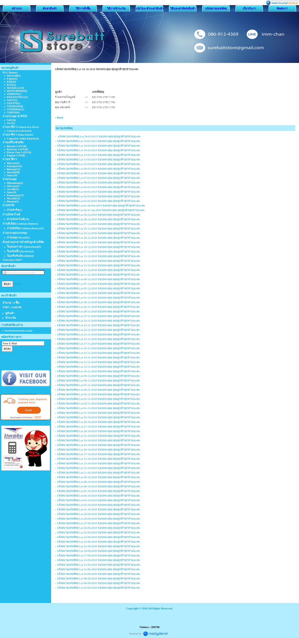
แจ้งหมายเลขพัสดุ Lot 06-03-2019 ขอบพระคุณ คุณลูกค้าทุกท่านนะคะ (98, 182)
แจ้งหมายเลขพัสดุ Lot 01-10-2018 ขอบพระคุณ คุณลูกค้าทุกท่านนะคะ (98, 509)
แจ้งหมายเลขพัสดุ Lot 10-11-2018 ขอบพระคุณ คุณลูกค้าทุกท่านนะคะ (98, 371)
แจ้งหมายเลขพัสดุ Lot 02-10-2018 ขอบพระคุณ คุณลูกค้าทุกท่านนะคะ (98, 504)
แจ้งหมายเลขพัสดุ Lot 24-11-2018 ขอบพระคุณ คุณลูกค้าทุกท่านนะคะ (98, 320)
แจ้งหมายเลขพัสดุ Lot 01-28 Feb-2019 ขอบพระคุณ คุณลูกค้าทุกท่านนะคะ (101, 205)
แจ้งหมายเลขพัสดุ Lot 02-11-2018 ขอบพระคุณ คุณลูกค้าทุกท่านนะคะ (98, 403)
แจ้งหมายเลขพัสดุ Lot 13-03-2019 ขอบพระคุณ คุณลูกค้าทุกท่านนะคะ (98, 159)
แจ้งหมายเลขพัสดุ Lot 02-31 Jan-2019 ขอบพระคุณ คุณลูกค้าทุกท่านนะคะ (101, 210)
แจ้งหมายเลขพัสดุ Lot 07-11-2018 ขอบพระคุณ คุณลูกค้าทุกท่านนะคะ (98, 385)
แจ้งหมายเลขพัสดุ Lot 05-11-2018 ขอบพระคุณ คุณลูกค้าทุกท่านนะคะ (98, 394)
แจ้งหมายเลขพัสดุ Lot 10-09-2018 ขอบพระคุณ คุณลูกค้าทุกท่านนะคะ (98, 573)
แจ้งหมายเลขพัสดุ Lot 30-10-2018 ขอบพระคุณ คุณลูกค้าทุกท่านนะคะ (98, 417)
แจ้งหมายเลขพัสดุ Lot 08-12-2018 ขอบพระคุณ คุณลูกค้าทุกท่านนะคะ (98, 279)
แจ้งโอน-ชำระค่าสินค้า (150, 8)
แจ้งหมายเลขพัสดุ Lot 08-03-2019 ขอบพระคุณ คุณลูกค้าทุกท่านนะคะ (98, 173)
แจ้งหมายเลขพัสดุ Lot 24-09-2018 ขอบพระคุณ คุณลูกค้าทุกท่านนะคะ (98, 536)
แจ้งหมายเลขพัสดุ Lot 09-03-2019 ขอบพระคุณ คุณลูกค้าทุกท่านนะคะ (98, 168)
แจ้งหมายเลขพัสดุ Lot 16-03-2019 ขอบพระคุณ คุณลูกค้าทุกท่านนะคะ (98, 150)
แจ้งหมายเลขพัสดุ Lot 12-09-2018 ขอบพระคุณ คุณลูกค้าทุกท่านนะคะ (98, 564)
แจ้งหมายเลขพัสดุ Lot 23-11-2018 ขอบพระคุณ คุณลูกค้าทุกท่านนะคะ (98, 325)
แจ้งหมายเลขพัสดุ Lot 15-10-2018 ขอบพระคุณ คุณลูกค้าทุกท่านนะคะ (98, 458)
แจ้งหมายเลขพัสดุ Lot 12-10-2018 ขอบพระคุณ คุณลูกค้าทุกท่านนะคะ (98, 467)
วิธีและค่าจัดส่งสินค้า (182, 8)
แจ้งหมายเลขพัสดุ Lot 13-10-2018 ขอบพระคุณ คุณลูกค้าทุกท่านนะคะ (98, 463)
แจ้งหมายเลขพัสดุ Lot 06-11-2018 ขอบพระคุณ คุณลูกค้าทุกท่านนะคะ (98, 389)
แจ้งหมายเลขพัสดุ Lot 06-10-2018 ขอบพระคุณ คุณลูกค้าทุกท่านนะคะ (98, 486)
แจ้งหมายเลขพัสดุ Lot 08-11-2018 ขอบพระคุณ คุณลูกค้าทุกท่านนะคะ (98, 380)
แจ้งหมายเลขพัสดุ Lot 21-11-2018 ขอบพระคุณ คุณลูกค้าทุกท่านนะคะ (98, 334)
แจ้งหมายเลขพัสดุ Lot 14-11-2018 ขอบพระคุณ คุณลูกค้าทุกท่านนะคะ (98, 357)
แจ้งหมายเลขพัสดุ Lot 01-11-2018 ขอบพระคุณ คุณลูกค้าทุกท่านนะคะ (98, 408)
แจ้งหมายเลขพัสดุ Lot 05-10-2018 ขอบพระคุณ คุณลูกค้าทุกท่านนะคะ (98, 490)
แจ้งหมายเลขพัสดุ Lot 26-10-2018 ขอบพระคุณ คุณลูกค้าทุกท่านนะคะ (98, 431)
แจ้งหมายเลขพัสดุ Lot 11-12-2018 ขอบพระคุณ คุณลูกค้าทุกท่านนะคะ (98, 274)
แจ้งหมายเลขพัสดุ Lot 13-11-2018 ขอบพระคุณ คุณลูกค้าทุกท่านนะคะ (98, 362)
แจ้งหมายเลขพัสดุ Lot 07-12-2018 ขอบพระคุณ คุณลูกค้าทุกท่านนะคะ (98, 283)
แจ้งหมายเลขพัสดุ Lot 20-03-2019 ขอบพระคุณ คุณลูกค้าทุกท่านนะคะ (99, 136)
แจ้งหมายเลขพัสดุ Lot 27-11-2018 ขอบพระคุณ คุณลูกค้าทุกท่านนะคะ (98, 315)
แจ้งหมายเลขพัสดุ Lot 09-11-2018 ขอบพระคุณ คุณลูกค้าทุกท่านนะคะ (98, 375)
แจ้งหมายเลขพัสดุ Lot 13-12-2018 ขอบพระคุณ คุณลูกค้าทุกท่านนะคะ (98, 265)
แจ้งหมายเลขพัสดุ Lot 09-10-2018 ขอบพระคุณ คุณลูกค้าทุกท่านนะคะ (98, 477)
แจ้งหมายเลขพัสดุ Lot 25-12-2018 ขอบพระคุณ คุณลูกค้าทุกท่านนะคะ (98, 228)
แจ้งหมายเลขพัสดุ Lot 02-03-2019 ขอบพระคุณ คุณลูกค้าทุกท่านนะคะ (98, 196)
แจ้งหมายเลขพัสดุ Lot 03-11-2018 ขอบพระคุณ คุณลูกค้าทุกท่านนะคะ (98, 398)
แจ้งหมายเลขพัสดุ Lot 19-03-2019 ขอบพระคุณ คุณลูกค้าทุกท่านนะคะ (98, 140)
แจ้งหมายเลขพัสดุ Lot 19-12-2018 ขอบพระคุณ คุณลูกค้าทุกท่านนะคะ (98, 242)
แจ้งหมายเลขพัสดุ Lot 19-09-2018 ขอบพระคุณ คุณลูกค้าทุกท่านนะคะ (98, 550)
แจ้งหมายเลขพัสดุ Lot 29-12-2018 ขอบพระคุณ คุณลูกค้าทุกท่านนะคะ (98, 214)
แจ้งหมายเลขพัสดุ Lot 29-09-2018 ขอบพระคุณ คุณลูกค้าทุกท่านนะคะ (98, 513)
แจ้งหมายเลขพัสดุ (216, 8)
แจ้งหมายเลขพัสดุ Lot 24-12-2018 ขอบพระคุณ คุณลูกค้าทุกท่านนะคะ (98, 233)
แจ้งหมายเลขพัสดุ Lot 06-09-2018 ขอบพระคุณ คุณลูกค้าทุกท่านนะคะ (98, 583)
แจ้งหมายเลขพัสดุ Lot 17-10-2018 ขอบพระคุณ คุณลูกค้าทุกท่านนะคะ (98, 454)
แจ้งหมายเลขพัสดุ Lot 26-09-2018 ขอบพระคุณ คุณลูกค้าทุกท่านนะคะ (98, 527)
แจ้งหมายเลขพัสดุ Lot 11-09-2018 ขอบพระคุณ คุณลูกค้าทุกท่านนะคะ (98, 569)
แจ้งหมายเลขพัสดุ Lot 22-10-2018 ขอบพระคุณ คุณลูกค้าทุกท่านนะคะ (98, 444)
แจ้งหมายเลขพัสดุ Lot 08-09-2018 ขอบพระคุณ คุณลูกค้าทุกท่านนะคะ (98, 578)
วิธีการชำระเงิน (116, 8)
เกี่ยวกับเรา (249, 8)
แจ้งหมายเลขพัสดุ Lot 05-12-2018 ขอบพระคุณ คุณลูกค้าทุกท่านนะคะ (98, 288)
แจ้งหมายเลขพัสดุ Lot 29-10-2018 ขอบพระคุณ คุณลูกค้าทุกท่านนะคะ (98, 421)
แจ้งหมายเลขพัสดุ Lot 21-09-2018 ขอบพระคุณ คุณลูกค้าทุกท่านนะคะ (98, 546)
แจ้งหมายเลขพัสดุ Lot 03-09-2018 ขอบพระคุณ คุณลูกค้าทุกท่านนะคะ (98, 587)
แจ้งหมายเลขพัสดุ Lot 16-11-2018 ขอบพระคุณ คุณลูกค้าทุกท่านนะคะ (98, 348)
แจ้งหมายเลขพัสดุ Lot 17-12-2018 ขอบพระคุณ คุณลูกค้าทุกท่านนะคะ (98, 251)
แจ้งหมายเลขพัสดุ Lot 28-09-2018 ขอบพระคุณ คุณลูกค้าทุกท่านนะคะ (98, 518)
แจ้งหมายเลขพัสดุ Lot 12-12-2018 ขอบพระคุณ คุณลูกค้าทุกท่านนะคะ (98, 269)
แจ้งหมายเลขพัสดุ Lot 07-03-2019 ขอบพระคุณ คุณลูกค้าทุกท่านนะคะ (98, 177)
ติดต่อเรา (282, 8)
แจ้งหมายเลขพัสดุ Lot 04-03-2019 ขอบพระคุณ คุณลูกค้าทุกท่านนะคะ (98, 191)
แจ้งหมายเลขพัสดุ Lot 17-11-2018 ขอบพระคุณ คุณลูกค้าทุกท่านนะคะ (98, 343)
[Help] (18, 283)
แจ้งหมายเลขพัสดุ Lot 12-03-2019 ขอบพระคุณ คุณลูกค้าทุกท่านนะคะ (98, 164)
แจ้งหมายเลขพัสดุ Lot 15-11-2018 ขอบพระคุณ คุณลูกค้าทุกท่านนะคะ (98, 352)
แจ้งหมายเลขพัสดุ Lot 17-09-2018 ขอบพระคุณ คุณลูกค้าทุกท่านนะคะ (98, 555)
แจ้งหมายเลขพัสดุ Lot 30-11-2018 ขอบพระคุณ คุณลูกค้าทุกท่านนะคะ (98, 302)
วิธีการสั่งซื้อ (83, 8)
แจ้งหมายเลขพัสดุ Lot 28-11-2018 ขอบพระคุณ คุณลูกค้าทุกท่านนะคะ (98, 311)
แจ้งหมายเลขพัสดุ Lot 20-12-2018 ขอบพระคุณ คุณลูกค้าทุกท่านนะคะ (98, 237)
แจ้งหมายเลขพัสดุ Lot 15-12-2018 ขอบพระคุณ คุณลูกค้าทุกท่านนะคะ (98, 256)
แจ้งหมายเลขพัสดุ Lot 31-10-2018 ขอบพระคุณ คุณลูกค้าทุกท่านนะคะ (98, 412)
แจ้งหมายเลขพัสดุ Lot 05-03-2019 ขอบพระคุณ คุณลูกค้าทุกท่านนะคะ (98, 187)
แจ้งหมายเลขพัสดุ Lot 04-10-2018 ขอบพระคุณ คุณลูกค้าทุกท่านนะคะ (98, 495)
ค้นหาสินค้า (50, 8)
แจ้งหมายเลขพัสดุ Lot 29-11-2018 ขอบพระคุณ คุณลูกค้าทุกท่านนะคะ (98, 306)
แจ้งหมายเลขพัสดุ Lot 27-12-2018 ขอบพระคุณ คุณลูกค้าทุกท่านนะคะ (98, 223)
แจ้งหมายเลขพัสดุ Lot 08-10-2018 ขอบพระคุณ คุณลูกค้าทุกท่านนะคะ (98, 481)
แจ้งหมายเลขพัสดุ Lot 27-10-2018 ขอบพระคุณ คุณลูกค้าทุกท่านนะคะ (98, 426)
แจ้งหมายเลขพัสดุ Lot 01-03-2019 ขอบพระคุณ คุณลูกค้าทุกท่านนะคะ (98, 200)
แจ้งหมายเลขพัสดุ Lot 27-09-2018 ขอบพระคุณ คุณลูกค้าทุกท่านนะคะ (98, 523)
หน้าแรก (17, 8)
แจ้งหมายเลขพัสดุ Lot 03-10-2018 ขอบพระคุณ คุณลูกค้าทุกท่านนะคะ (98, 500)
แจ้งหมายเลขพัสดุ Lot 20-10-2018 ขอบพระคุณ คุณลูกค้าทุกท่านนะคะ (98, 449)
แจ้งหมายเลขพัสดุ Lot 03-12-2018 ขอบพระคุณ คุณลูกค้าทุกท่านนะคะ (98, 292)
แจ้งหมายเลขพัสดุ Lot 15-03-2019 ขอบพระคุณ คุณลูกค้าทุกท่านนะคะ (98, 154)
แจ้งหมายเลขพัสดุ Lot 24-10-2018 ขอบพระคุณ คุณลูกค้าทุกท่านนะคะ (98, 440)
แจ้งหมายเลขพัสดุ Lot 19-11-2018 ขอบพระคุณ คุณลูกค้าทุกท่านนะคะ (98, 338)
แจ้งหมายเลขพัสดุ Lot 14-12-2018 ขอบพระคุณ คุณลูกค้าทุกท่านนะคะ (98, 260)
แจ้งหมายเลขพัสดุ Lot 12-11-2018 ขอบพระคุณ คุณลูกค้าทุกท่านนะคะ (98, 366)
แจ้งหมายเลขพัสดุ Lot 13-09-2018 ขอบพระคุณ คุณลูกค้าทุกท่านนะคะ (98, 560)
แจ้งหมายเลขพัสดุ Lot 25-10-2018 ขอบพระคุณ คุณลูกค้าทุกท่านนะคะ (98, 435)
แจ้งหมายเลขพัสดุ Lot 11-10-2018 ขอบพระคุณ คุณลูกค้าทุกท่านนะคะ (98, 472)
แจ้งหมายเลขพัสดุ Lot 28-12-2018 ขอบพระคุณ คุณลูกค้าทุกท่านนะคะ (98, 219)
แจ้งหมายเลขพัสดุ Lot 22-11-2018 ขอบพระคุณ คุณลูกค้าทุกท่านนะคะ (98, 329)
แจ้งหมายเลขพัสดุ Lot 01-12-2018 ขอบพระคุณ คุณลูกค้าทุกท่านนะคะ (98, 297)
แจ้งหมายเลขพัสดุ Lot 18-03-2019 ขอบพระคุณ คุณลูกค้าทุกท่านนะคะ (98, 145)
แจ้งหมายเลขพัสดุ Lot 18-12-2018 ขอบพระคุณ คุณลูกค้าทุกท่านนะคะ (98, 246)
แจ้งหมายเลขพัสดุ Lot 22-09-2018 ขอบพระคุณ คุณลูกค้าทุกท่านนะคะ (98, 541)
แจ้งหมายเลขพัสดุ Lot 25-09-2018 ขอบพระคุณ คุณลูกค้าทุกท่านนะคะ (98, 532)
